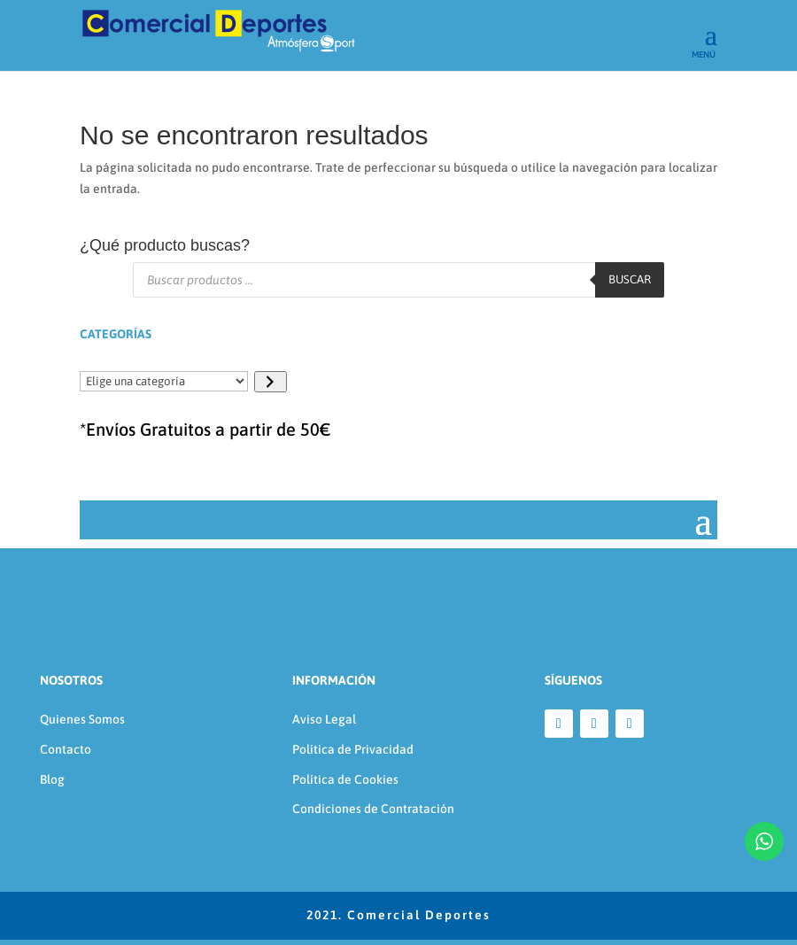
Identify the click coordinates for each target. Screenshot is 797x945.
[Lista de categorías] (164, 381)
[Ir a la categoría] (270, 381)
